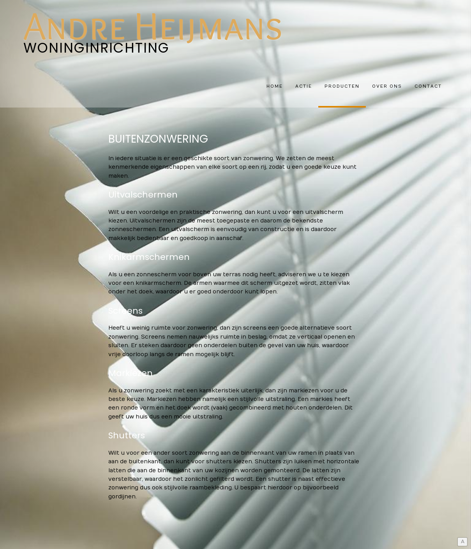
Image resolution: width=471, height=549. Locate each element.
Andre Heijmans (153, 25)
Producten (342, 86)
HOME (274, 86)
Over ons (387, 86)
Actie (303, 86)
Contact (428, 86)
